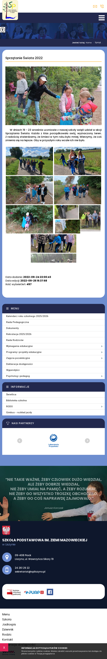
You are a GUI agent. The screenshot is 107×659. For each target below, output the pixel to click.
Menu (15, 308)
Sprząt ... (97, 43)
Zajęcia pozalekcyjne (18, 358)
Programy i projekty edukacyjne (24, 352)
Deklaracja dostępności (19, 364)
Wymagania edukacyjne (19, 346)
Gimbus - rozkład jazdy (19, 412)
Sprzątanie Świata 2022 (24, 58)
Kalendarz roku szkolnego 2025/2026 (27, 316)
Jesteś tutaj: (79, 43)
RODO (9, 406)
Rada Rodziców (15, 340)
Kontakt (7, 640)
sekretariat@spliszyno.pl (95, 6)
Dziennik (7, 629)
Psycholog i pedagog (18, 376)
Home (89, 43)
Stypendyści (13, 370)
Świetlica (11, 394)
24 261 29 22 (102, 6)
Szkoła (6, 619)
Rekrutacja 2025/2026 (18, 334)
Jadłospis (9, 624)
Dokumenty (12, 328)
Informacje (20, 386)
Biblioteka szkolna (16, 400)
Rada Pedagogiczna (17, 322)
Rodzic (7, 634)
